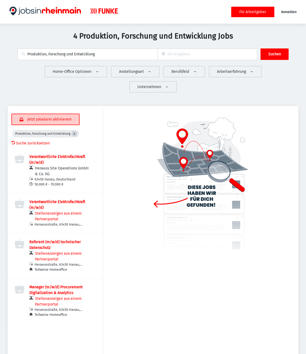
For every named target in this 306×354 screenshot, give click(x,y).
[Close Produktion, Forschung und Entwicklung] (74, 134)
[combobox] (87, 54)
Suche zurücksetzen (30, 143)
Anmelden (288, 12)
